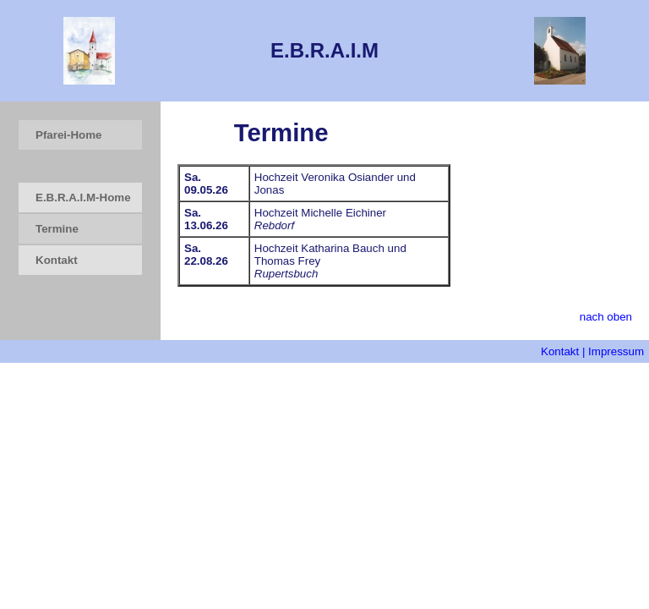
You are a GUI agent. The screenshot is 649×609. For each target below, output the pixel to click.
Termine (57, 228)
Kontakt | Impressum (592, 351)
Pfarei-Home (68, 135)
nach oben (606, 316)
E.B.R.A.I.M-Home (83, 197)
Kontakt (56, 260)
